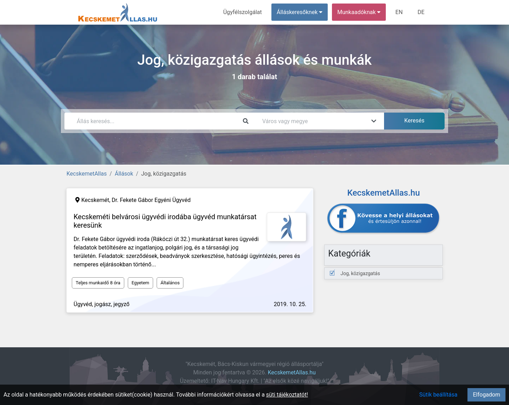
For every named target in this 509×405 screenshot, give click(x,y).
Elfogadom (486, 394)
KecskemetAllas (87, 173)
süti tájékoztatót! (287, 394)
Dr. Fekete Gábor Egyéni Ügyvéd (151, 200)
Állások (124, 173)
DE (421, 12)
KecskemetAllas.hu (292, 372)
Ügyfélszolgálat (243, 12)
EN (399, 12)
